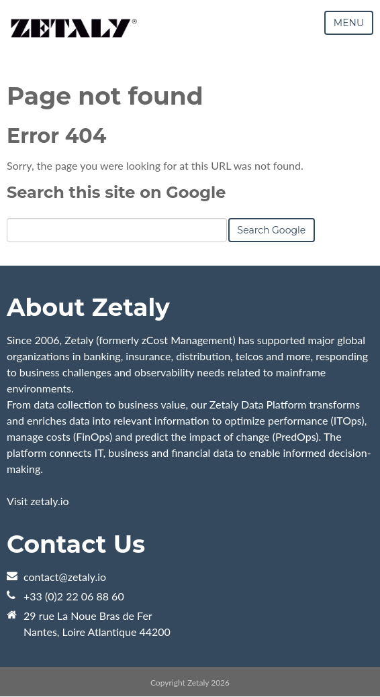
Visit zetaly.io (38, 500)
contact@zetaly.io (64, 576)
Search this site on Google (116, 192)
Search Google (272, 230)
